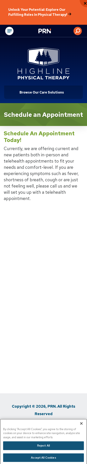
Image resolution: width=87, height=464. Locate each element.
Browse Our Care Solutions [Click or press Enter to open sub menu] (42, 92)
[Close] (81, 428)
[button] (78, 31)
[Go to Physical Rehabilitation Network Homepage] (49, 31)
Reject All (43, 451)
